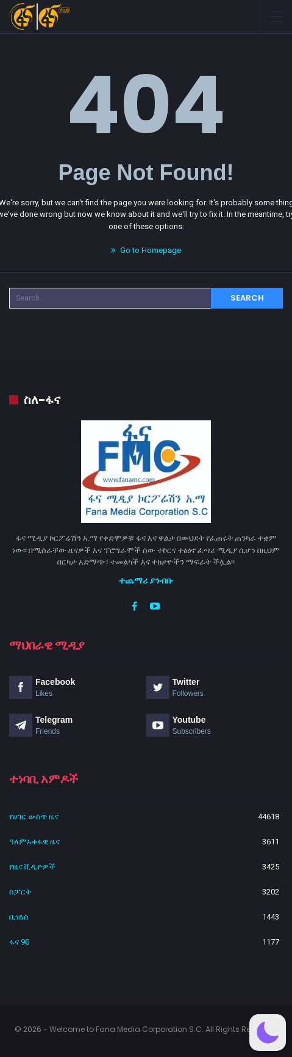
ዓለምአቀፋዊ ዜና (34, 841)
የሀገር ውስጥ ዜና (34, 816)
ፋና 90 (19, 941)
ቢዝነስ (19, 916)
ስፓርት (20, 891)
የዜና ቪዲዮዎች (32, 866)
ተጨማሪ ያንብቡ (146, 580)
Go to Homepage (146, 250)
